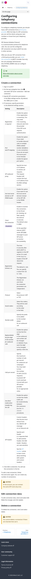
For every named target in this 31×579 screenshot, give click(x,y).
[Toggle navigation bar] (2, 2)
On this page (6, 12)
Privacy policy (6, 567)
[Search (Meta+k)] (28, 2)
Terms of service (7, 565)
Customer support (7, 555)
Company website (7, 546)
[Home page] (2, 7)
